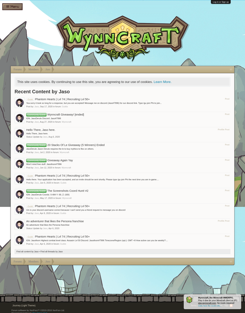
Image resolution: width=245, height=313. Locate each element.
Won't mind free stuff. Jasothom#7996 (44, 164)
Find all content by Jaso (27, 251)
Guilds (65, 106)
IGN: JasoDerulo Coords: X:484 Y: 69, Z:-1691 (48, 194)
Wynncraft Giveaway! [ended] (55, 114)
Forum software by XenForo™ (38, 310)
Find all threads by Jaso (52, 251)
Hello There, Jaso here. (40, 129)
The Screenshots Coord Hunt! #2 (57, 190)
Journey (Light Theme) (24, 305)
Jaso (36, 106)
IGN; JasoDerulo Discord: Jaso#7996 (43, 118)
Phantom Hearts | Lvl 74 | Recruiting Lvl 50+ (58, 99)
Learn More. (163, 82)
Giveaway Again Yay (49, 160)
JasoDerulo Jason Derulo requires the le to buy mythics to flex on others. (60, 149)
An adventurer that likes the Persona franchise (55, 221)
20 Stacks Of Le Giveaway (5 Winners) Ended (65, 145)
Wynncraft (66, 122)
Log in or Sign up (221, 2)
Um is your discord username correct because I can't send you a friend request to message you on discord (75, 210)
